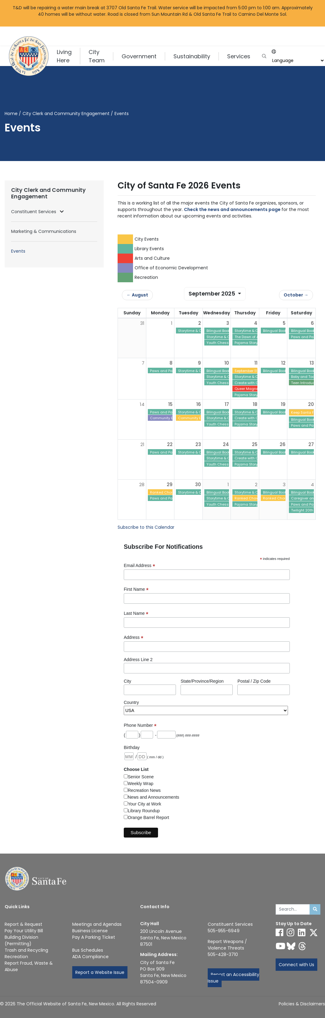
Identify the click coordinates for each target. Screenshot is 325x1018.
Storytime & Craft (193, 330)
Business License (90, 931)
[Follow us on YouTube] (280, 946)
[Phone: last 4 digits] (166, 735)
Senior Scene (141, 776)
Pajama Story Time (251, 342)
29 (170, 484)
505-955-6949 (224, 931)
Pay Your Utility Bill (24, 931)
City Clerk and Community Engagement (66, 113)
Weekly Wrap (140, 783)
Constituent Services (34, 212)
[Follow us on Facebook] (279, 932)
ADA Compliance (90, 957)
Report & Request (23, 924)
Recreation (16, 957)
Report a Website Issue (99, 972)
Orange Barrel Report (148, 817)
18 (255, 404)
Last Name (136, 613)
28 (141, 484)
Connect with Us (296, 965)
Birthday (132, 747)
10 (226, 363)
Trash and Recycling (26, 950)
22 (170, 444)
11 (255, 363)
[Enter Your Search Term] (293, 909)
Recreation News (144, 790)
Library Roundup (144, 810)
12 (283, 363)
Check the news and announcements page (232, 209)
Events (18, 251)
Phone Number (140, 725)
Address (133, 637)
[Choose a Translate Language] (297, 60)
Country (131, 702)
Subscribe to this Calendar (146, 527)
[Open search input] (264, 56)
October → (296, 295)
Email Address (139, 566)
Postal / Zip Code (253, 681)
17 (227, 404)
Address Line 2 (138, 659)
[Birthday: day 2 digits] (142, 756)
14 (142, 404)
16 (198, 404)
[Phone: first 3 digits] (147, 735)
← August (137, 295)
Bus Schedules (87, 950)
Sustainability (191, 56)
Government (139, 56)
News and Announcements (153, 797)
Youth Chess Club (222, 342)
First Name (136, 589)
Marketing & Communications (43, 231)
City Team (97, 56)
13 (312, 363)
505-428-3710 (223, 954)
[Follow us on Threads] (302, 946)
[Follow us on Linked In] (302, 932)
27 (311, 444)
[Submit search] (315, 909)
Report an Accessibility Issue (233, 977)
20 (311, 404)
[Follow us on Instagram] (290, 932)
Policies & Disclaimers (302, 1004)
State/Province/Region (202, 681)
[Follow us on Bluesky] (291, 946)
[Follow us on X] (313, 932)
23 (198, 444)
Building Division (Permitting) (21, 940)
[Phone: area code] (132, 735)
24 (226, 444)
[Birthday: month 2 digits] (129, 756)
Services (238, 56)
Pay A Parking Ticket (93, 937)
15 (170, 404)
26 (282, 444)
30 (198, 484)
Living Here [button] (64, 56)
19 (283, 404)
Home (11, 113)
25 (254, 444)
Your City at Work (144, 803)
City (127, 681)
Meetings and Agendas (97, 924)
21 (142, 444)
